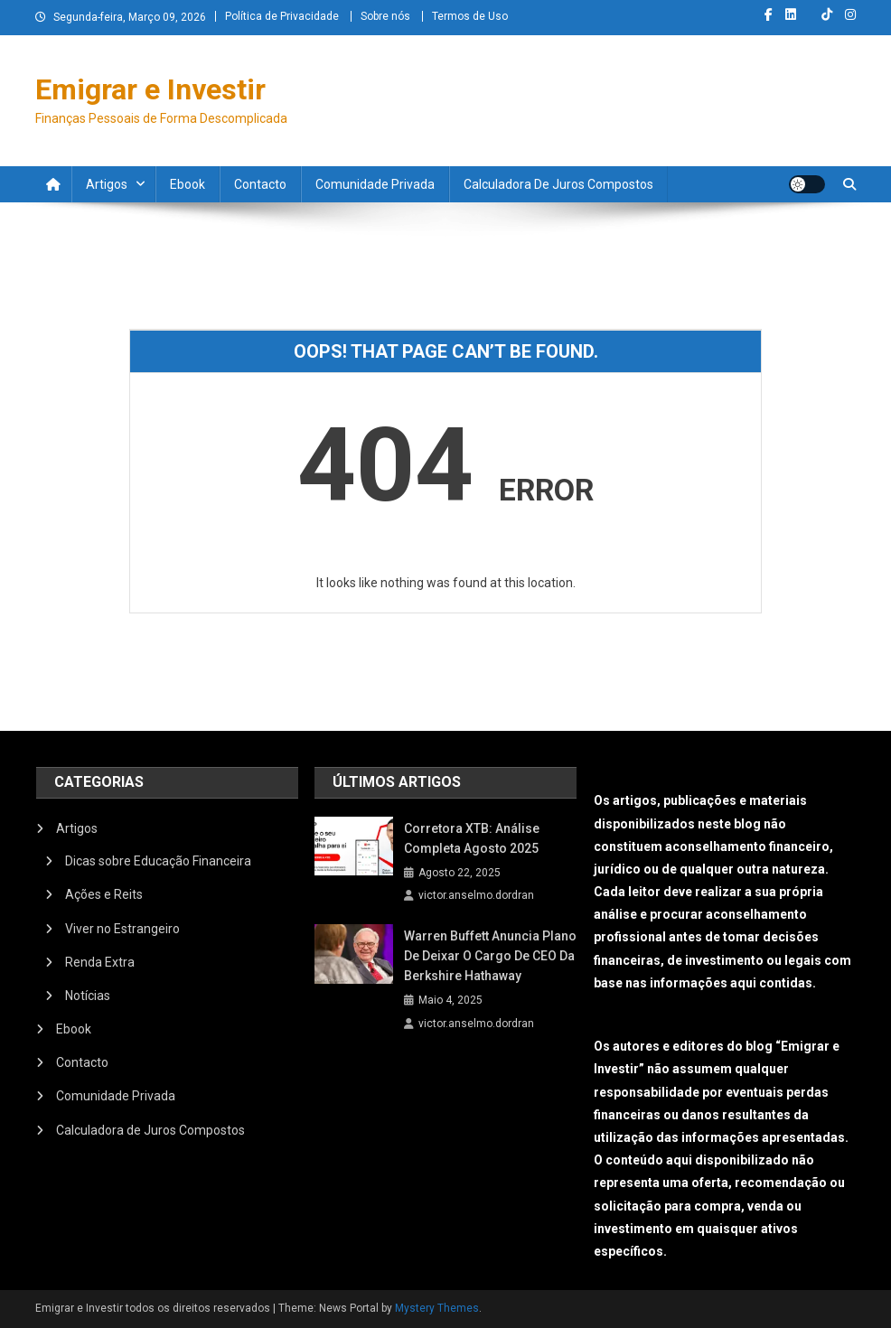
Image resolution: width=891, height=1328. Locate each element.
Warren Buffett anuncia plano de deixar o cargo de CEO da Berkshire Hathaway (490, 956)
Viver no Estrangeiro (122, 928)
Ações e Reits (104, 894)
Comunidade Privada (375, 184)
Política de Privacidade (282, 16)
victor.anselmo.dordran (476, 895)
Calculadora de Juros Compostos (558, 184)
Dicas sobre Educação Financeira (158, 861)
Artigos (106, 184)
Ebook (187, 184)
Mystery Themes (437, 1308)
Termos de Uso (470, 16)
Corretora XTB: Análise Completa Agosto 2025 (471, 838)
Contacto (260, 184)
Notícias (87, 995)
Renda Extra (100, 962)
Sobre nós (385, 16)
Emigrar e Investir (150, 89)
